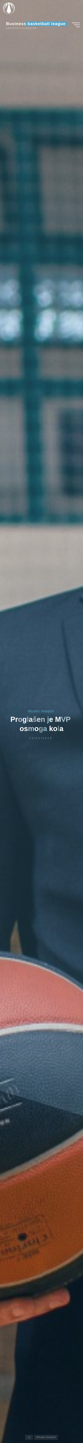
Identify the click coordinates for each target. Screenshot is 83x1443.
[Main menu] (76, 25)
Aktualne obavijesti (41, 711)
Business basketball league (36, 23)
